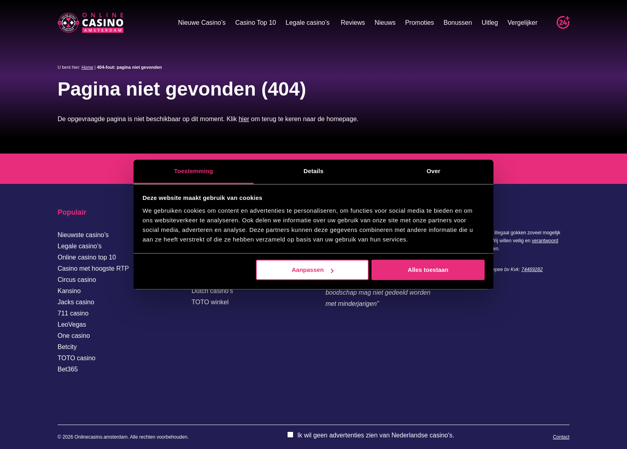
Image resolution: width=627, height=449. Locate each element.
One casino (74, 335)
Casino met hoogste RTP (93, 268)
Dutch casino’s (212, 290)
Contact (561, 437)
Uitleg (489, 22)
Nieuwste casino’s (83, 234)
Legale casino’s (307, 22)
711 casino (73, 313)
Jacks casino (76, 302)
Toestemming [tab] (193, 171)
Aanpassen (312, 269)
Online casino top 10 (87, 257)
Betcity (67, 346)
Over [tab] (434, 171)
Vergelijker (522, 22)
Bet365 (68, 369)
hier (244, 119)
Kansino (69, 290)
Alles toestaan (428, 269)
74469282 (532, 269)
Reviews (353, 22)
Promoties (419, 22)
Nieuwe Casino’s (202, 22)
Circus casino (77, 279)
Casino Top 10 (255, 22)
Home (87, 67)
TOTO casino (77, 358)
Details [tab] (313, 171)
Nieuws (385, 22)
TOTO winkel (210, 302)
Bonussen (457, 22)
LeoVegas (72, 324)
